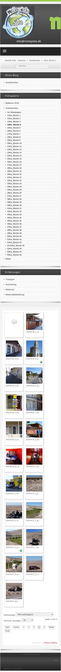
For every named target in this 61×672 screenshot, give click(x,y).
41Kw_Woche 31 (14, 208)
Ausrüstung (11, 284)
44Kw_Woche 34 (14, 217)
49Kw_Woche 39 (14, 233)
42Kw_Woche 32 (14, 211)
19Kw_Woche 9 (13, 140)
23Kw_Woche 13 (14, 152)
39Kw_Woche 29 (14, 202)
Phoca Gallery (50, 642)
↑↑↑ (56, 660)
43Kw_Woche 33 (14, 214)
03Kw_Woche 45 (14, 252)
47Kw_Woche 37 (14, 227)
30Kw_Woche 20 (14, 174)
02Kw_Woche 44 (14, 248)
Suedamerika (12, 82)
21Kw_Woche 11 (14, 146)
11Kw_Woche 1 (13, 115)
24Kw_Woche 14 (14, 155)
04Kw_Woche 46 (14, 255)
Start (7, 627)
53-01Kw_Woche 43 (15, 245)
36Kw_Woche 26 (14, 193)
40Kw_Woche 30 (14, 205)
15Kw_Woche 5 (13, 128)
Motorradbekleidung (15, 294)
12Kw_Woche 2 (13, 118)
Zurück (16, 627)
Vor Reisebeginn (14, 112)
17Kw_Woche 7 (13, 134)
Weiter (51, 627)
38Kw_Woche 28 (14, 199)
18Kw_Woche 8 (13, 137)
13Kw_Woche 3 (13, 121)
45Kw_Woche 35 (14, 221)
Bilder (8, 259)
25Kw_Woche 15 (14, 159)
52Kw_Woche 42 (14, 242)
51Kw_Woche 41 (14, 239)
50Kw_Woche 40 (14, 236)
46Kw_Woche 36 (14, 224)
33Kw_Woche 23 (14, 183)
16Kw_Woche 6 (13, 131)
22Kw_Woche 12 (14, 149)
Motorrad (10, 289)
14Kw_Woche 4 (14, 125)
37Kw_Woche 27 (14, 196)
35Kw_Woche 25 (14, 190)
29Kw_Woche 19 (14, 171)
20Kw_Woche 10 (14, 143)
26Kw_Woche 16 (14, 162)
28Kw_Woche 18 (14, 168)
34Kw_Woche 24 (14, 186)
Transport (10, 279)
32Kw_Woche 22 (14, 180)
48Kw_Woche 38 (14, 230)
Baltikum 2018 (12, 103)
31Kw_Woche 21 (14, 177)
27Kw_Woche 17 (14, 165)
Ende (8, 631)
